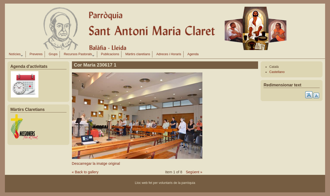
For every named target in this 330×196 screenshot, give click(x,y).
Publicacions (110, 54)
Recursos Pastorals (78, 55)
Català (273, 67)
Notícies (15, 55)
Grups (53, 54)
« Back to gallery (85, 172)
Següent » (194, 172)
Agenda (193, 54)
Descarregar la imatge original (96, 163)
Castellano (277, 72)
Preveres (36, 54)
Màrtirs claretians (137, 54)
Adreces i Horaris (168, 54)
